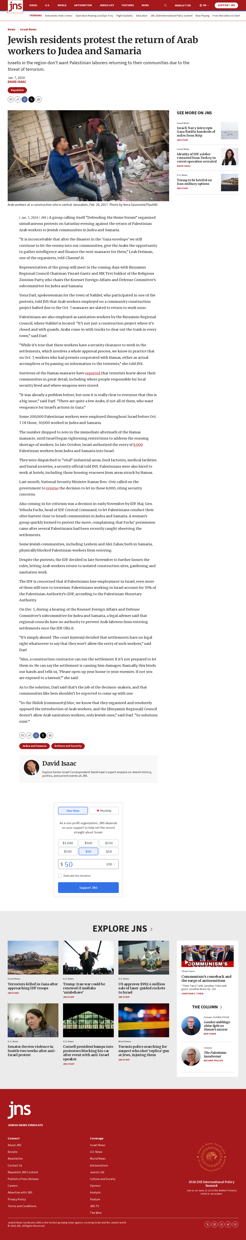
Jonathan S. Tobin (192, 993)
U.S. (47, 5)
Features (128, 5)
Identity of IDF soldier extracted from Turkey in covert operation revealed (197, 157)
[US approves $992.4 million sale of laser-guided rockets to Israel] (143, 958)
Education (141, 16)
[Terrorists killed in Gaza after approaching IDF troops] (33, 958)
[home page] (15, 7)
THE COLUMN (207, 1007)
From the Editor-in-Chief (226, 16)
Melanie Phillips (213, 1060)
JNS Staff (182, 140)
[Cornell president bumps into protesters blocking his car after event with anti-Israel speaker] (88, 1020)
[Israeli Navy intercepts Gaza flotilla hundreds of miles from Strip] (229, 130)
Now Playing (202, 16)
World (62, 5)
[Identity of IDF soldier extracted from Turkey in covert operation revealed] (229, 156)
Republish (17, 90)
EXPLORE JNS (123, 928)
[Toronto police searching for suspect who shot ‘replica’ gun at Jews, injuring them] (143, 1020)
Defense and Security (68, 746)
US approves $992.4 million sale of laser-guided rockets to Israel (141, 988)
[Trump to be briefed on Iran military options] (229, 182)
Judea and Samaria (34, 746)
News (11, 29)
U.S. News (182, 175)
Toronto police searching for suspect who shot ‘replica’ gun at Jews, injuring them (143, 1050)
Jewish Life (107, 5)
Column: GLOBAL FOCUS (216, 1017)
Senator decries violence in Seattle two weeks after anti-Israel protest (32, 1050)
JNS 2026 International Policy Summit (171, 16)
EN (204, 5)
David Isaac (17, 81)
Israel (33, 5)
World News (124, 1041)
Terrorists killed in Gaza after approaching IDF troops (33, 986)
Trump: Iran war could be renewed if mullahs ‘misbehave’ (84, 988)
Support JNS (226, 5)
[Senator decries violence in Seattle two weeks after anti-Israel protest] (33, 1020)
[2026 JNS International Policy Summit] (211, 1157)
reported (93, 373)
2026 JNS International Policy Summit (211, 1183)
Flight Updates (124, 16)
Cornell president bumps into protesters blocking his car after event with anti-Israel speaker (88, 1052)
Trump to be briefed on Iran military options (194, 182)
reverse (52, 488)
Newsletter (183, 6)
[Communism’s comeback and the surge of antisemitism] (207, 956)
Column (208, 1047)
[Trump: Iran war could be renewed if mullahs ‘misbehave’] (88, 958)
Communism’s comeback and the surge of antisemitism (206, 978)
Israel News (28, 29)
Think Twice (188, 971)
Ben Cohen (210, 1033)
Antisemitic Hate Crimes (58, 16)
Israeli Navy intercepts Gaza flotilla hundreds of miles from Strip (196, 131)
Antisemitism (83, 5)
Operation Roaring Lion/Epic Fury (94, 16)
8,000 (138, 444)
